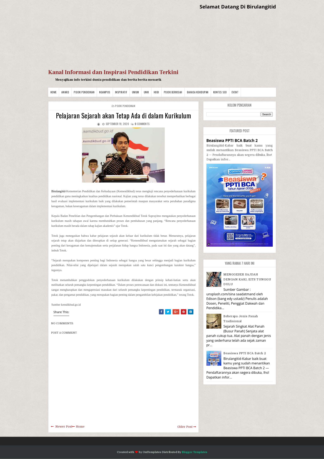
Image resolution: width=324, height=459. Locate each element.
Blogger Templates (194, 452)
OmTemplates (152, 452)
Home (53, 92)
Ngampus (104, 92)
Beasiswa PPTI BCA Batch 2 (232, 140)
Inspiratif (121, 92)
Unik (146, 92)
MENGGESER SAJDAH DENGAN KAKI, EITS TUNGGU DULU (247, 279)
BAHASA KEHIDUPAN (197, 92)
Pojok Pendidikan (84, 92)
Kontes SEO (220, 92)
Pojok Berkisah (173, 92)
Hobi (156, 92)
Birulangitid (58, 191)
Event (235, 92)
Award (65, 92)
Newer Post (63, 426)
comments (142, 124)
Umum (135, 92)
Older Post (184, 426)
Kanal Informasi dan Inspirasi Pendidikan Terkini (113, 72)
